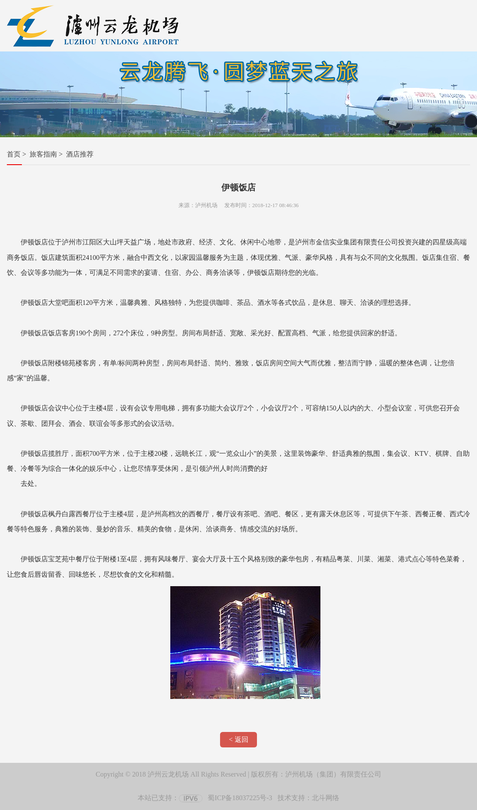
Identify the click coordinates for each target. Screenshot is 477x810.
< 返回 (238, 739)
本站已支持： (170, 797)
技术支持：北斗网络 (308, 797)
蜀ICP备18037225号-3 (240, 797)
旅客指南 (43, 154)
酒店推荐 (80, 154)
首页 (14, 154)
